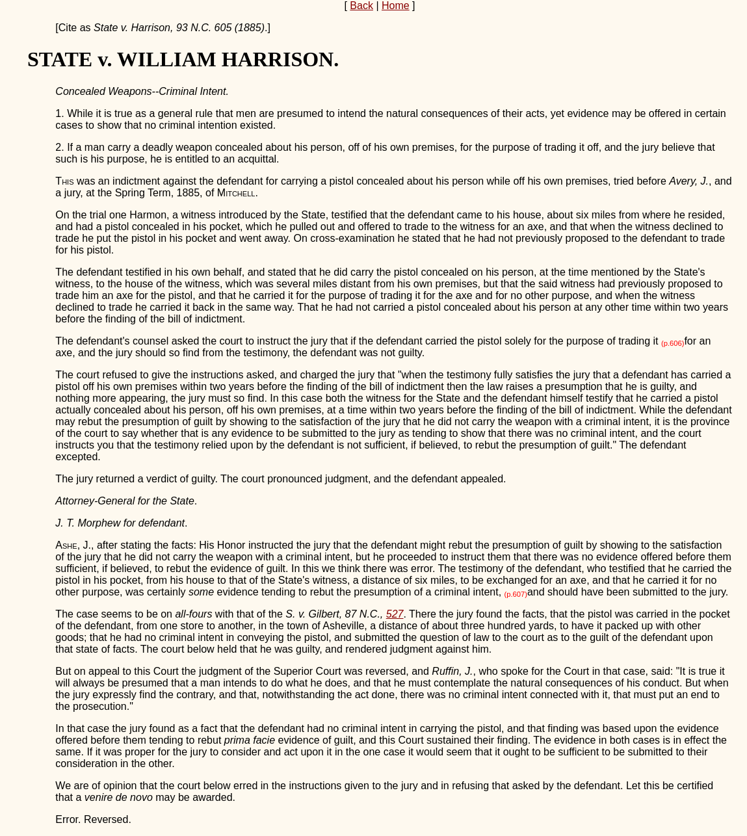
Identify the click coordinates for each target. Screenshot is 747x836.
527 (395, 614)
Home (396, 5)
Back (361, 5)
